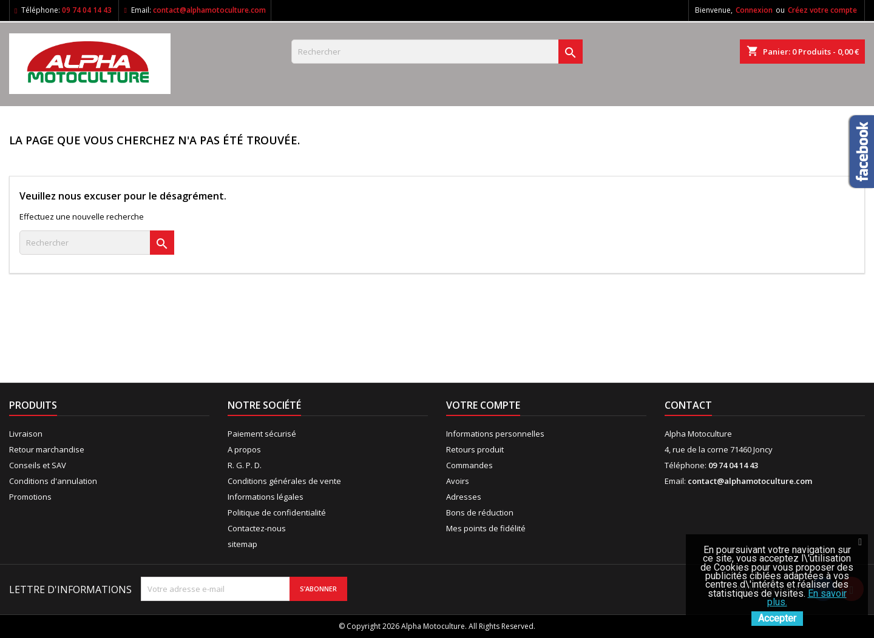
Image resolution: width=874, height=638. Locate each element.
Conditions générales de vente (284, 480)
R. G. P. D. (245, 465)
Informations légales (265, 496)
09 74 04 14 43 (87, 10)
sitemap (242, 544)
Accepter (777, 618)
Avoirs (457, 480)
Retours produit (475, 449)
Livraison (25, 433)
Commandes (469, 465)
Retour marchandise (46, 449)
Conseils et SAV (37, 465)
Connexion (754, 10)
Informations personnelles (495, 433)
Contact (688, 405)
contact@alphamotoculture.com (209, 10)
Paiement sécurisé (262, 433)
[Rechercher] (437, 51)
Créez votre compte (822, 10)
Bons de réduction (479, 512)
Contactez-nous (257, 528)
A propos (244, 449)
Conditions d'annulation (53, 480)
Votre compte (483, 405)
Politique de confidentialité (277, 512)
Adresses (463, 496)
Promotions (30, 496)
